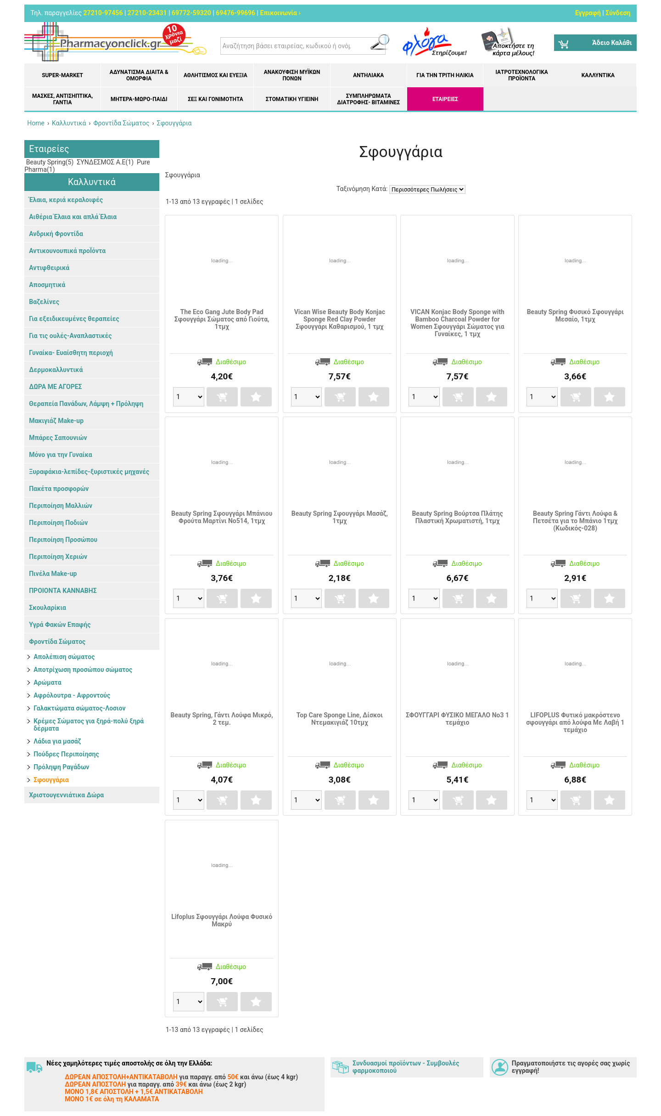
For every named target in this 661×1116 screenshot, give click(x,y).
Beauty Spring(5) (48, 162)
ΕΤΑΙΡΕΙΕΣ (445, 99)
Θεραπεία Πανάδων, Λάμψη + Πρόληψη (86, 403)
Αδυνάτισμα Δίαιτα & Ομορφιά (139, 75)
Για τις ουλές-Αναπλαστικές (70, 335)
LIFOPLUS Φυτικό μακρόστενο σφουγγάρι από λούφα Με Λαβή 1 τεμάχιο (575, 722)
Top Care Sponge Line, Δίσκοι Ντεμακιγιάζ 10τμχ (340, 718)
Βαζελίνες (44, 301)
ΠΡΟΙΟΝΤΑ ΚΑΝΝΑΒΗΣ (62, 590)
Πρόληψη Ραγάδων (61, 767)
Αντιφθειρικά (49, 267)
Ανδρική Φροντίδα (56, 233)
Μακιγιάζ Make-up (56, 420)
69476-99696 (235, 13)
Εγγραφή (588, 13)
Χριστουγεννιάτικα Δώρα (66, 795)
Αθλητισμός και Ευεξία (215, 75)
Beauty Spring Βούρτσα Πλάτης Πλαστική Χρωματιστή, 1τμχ (457, 517)
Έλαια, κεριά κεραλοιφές (66, 199)
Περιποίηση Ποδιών (58, 522)
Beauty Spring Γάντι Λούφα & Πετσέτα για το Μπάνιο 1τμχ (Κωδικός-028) (575, 521)
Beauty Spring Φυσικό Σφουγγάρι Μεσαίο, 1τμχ (575, 315)
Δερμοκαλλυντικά (56, 369)
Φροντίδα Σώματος (57, 641)
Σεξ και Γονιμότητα (215, 99)
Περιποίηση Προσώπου (63, 539)
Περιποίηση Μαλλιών (60, 505)
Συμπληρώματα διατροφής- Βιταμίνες (368, 99)
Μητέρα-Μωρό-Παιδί (139, 99)
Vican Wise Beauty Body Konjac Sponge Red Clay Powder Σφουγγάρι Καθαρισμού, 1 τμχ (339, 319)
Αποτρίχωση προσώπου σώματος (83, 669)
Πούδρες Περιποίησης (66, 754)
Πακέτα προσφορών (59, 488)
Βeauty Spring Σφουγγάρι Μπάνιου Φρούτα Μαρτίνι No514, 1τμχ (221, 517)
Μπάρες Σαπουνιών (58, 437)
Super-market (62, 75)
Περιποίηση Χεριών (58, 556)
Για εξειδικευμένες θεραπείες (74, 318)
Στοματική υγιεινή (292, 99)
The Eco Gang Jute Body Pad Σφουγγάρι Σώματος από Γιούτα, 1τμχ (221, 319)
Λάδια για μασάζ (57, 741)
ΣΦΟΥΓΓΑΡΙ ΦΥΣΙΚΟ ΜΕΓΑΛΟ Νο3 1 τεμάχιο (457, 718)
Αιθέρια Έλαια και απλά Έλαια (73, 216)
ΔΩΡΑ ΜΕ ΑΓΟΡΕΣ (55, 386)
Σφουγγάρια (51, 779)
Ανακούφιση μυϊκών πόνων (292, 75)
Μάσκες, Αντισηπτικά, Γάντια (62, 99)
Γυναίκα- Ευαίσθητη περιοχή (71, 352)
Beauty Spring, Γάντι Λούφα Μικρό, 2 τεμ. (222, 718)
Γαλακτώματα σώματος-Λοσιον (79, 708)
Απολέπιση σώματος (64, 656)
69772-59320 (191, 13)
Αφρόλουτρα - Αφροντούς (72, 695)
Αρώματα (47, 682)
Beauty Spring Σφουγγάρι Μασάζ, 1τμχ (339, 517)
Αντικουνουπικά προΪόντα (67, 250)
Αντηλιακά (368, 75)
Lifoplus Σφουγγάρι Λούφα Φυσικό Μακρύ (221, 920)
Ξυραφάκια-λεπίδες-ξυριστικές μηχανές (89, 471)
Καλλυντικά (598, 75)
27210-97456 (103, 13)
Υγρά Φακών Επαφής (59, 624)
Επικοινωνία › (280, 13)
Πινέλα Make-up (53, 573)
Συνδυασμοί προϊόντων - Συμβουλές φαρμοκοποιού (406, 1067)
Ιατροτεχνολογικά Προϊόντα (522, 75)
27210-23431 (147, 13)
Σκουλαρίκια (47, 607)
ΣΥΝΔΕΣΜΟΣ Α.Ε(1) (104, 162)
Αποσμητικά (47, 284)
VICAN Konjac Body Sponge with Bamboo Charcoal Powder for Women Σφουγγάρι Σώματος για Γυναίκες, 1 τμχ (457, 323)
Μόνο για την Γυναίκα (60, 454)
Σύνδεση (617, 13)
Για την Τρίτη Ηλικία (444, 75)
